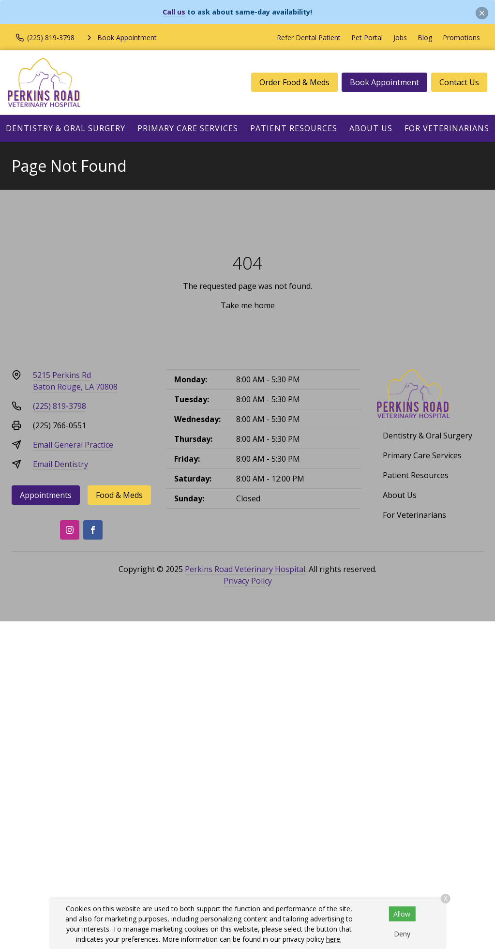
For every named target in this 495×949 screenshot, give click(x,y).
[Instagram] (69, 530)
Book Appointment (384, 82)
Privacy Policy (248, 580)
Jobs (400, 37)
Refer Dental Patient (309, 37)
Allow (401, 914)
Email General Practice (73, 444)
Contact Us (459, 82)
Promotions (461, 37)
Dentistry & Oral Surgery (65, 128)
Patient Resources (293, 128)
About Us (370, 128)
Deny (402, 933)
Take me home (248, 305)
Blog (425, 37)
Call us (174, 11)
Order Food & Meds (294, 82)
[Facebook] (93, 530)
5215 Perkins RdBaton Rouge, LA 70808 (75, 381)
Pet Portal (367, 37)
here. (334, 939)
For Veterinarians (447, 128)
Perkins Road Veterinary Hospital (245, 569)
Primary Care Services (187, 128)
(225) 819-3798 (59, 406)
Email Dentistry (60, 464)
